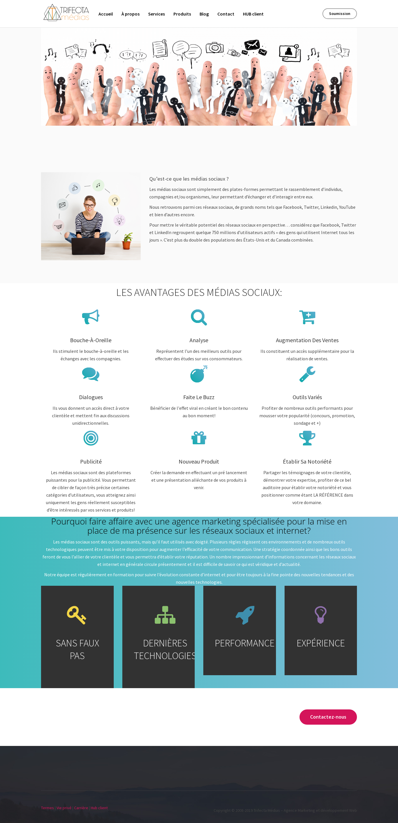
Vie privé (64, 807)
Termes (47, 807)
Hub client (99, 807)
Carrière (81, 807)
